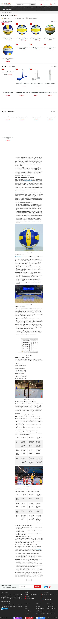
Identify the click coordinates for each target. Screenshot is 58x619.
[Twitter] (45, 586)
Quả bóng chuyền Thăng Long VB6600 (50, 39)
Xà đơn (26, 608)
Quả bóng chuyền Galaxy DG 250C (8, 59)
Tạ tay (26, 606)
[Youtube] (50, 586)
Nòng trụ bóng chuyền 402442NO (36, 92)
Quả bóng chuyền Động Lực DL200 (50, 48)
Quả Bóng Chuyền (5, 18)
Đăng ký (36, 586)
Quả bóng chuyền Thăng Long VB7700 (8, 39)
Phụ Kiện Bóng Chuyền (31, 18)
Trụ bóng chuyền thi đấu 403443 (22, 92)
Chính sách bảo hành (51, 613)
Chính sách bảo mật (51, 608)
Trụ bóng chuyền (18, 256)
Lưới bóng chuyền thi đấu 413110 (50, 92)
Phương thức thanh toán (40, 611)
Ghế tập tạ (27, 610)
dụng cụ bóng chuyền (28, 180)
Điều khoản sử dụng (51, 611)
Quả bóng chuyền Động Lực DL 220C (36, 48)
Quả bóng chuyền (18, 192)
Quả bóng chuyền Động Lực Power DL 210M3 (22, 48)
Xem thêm (53, 21)
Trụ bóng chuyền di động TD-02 (36, 83)
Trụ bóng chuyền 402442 (8, 92)
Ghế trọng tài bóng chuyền (21, 371)
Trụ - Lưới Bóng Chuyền (18, 18)
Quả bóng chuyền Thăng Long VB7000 (22, 39)
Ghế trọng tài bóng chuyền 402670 (36, 118)
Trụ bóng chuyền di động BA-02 (22, 83)
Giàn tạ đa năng (28, 611)
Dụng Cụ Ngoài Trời (7, 9)
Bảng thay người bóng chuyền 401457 (50, 118)
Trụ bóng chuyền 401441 (50, 83)
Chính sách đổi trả (50, 606)
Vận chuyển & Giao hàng (40, 613)
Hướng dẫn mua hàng (40, 610)
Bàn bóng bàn (27, 613)
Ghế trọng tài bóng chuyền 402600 (22, 118)
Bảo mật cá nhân (50, 610)
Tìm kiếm (32, 4)
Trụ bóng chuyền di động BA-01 (8, 71)
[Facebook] (47, 586)
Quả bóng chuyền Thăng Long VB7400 (36, 39)
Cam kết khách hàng (40, 608)
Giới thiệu (38, 606)
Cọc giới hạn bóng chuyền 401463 (8, 138)
